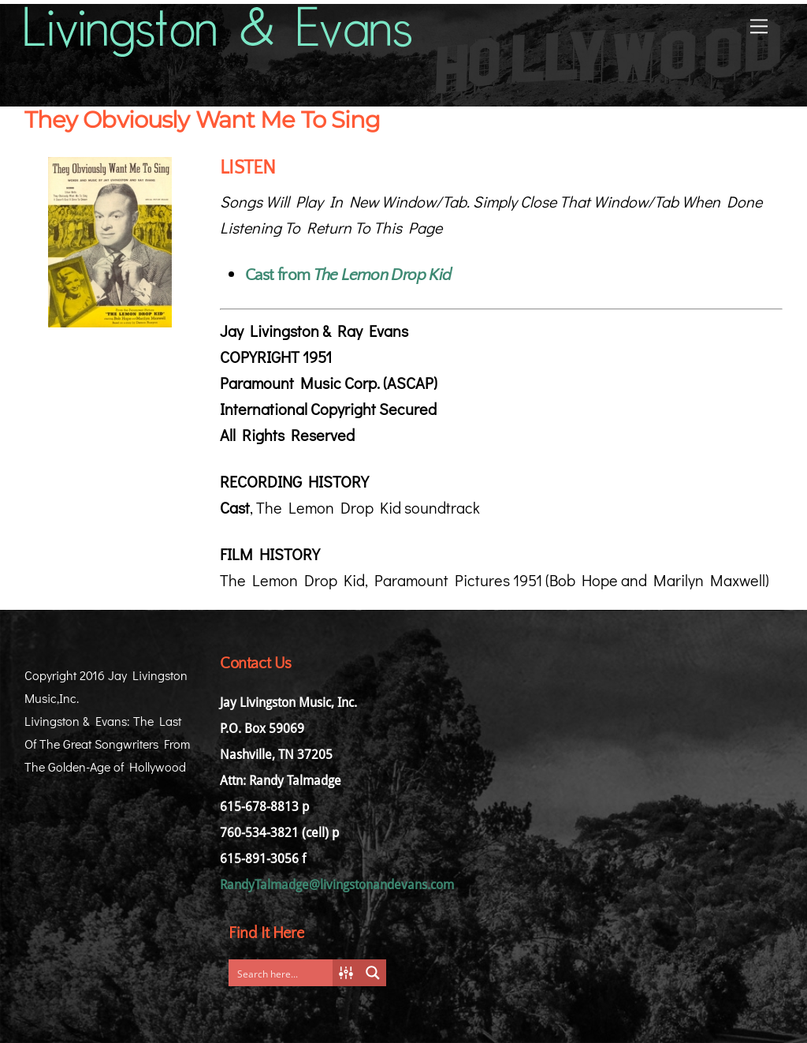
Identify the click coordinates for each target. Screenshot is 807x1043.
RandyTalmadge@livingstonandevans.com (337, 884)
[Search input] (284, 973)
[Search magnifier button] (372, 972)
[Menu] (759, 25)
